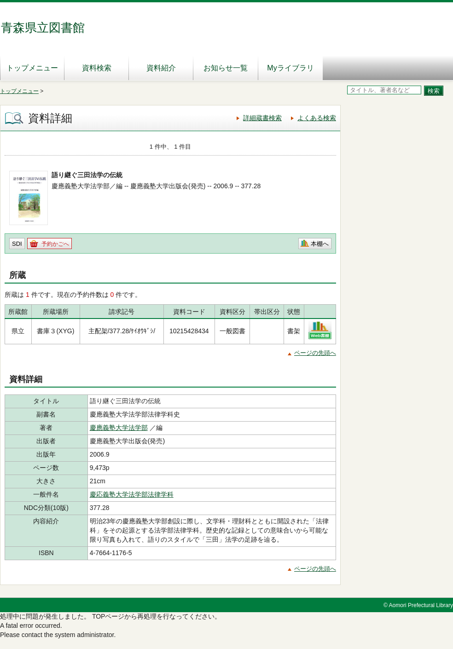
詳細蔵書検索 (262, 118)
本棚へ (320, 243)
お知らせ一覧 (225, 68)
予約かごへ (55, 244)
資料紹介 (161, 68)
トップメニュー (32, 68)
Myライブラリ (290, 68)
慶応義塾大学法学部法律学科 (132, 494)
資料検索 (96, 68)
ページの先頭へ (315, 352)
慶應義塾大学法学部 (119, 427)
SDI (17, 243)
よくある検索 (316, 118)
